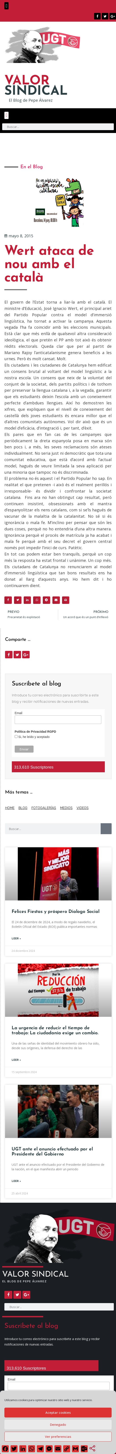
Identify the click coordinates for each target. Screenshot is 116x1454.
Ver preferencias (58, 1436)
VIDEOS (83, 808)
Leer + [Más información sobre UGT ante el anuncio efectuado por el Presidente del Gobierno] (16, 1181)
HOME (9, 808)
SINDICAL (36, 86)
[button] (6, 5)
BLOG (22, 808)
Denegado (58, 1424)
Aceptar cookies (58, 1412)
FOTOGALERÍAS (43, 808)
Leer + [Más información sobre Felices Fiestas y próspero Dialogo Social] (16, 938)
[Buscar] (106, 828)
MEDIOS (66, 808)
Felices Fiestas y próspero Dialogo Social (55, 911)
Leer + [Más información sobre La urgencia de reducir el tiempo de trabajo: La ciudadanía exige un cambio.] (16, 1060)
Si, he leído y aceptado (34, 737)
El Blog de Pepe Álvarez (31, 100)
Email (18, 713)
